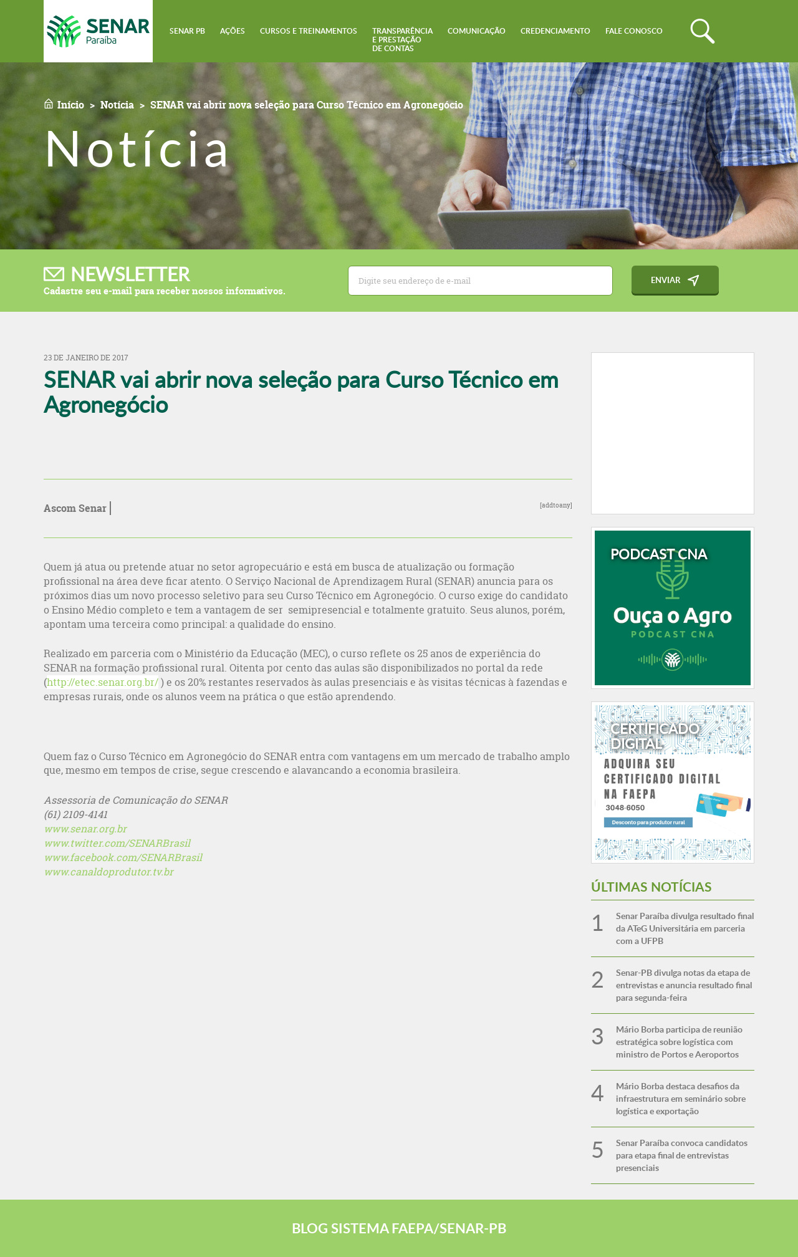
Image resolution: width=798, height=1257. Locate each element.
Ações (232, 31)
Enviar (665, 280)
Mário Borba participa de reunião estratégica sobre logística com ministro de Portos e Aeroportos (679, 1041)
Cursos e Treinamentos (308, 31)
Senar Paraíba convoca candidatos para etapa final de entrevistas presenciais (682, 1155)
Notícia (117, 105)
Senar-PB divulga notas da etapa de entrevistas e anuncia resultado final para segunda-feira (684, 984)
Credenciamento (555, 31)
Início (70, 105)
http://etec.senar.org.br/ (102, 682)
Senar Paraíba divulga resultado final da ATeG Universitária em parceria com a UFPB (685, 928)
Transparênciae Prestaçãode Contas (402, 40)
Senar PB (187, 31)
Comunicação (477, 31)
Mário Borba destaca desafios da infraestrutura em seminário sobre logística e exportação (681, 1098)
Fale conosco (634, 31)
